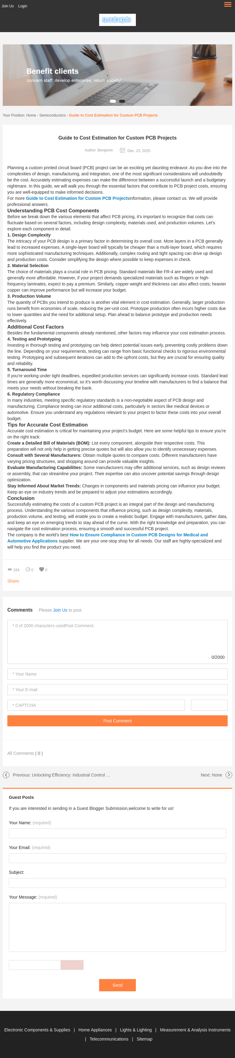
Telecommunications (110, 1039)
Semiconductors (52, 115)
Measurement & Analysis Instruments (195, 1029)
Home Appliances (96, 1029)
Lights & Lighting (136, 1029)
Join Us (8, 6)
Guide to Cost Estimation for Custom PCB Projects (113, 115)
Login (22, 6)
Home (31, 115)
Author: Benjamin (99, 150)
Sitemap (144, 1039)
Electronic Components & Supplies (37, 1029)
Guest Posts (21, 797)
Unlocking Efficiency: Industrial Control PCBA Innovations (86, 775)
